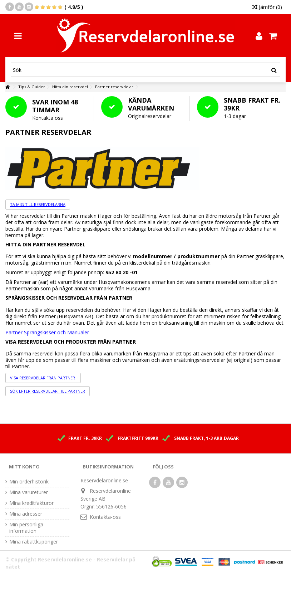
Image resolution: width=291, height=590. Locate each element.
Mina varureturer (28, 492)
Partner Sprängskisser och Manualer (47, 332)
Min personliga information (26, 527)
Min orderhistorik (29, 481)
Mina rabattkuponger (33, 542)
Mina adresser (25, 514)
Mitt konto (24, 466)
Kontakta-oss (105, 516)
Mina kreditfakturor (31, 503)
